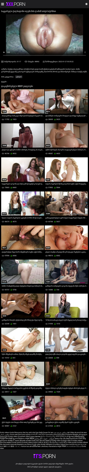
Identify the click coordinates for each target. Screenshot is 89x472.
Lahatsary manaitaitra (49, 446)
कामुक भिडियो (61, 446)
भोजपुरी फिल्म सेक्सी (6, 438)
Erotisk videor (13, 436)
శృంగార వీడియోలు (19, 438)
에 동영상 (45, 442)
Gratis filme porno (16, 432)
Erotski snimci (16, 442)
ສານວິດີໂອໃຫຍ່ (35, 446)
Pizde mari (35, 440)
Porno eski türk (15, 434)
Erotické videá (27, 442)
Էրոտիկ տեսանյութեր (55, 434)
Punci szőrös (26, 434)
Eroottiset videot (24, 436)
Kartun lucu (25, 446)
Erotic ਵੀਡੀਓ (78, 438)
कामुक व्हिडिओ (30, 438)
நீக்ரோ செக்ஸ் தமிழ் (48, 436)
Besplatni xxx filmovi (24, 444)
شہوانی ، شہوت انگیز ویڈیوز (45, 438)
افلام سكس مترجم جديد (61, 432)
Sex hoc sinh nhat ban (31, 432)
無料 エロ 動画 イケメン (12, 446)
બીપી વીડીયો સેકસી (62, 436)
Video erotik (72, 442)
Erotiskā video (55, 440)
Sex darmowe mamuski (8, 444)
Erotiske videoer (77, 440)
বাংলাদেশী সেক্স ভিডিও (38, 434)
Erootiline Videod (59, 444)
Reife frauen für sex (46, 432)
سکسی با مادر (5, 434)
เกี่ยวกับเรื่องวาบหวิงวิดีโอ (58, 442)
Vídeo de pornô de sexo (78, 432)
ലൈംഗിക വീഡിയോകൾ (64, 438)
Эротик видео (44, 440)
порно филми (35, 436)
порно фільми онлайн (23, 440)
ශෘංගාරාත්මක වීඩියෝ (74, 446)
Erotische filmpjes (71, 434)
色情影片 (11, 440)
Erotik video (36, 444)
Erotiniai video (66, 440)
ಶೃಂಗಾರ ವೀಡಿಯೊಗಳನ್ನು (76, 436)
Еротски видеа (5, 442)
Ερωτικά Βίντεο (72, 444)
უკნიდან (18, 77)
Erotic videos (5, 432)
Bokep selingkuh (47, 444)
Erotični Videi (37, 442)
